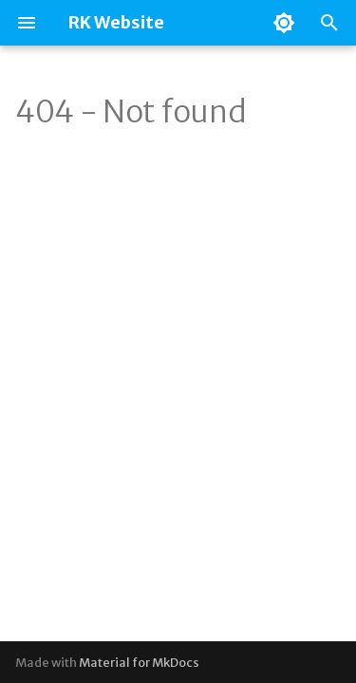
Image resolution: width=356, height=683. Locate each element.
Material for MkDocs (139, 662)
